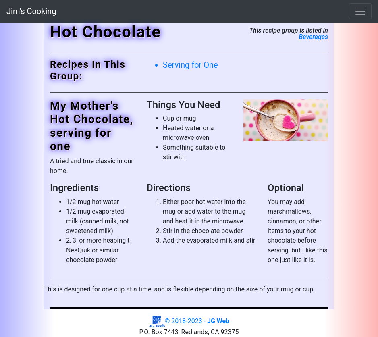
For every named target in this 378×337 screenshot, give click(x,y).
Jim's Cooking (31, 11)
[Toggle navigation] (360, 11)
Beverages (313, 37)
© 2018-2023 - (189, 321)
